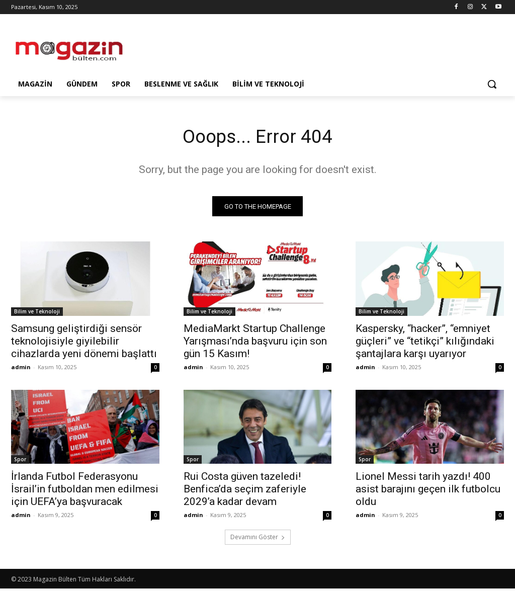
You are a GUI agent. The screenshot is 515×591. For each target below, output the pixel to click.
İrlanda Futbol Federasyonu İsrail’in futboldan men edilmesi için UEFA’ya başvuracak (84, 491)
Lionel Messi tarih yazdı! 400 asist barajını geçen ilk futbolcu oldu (428, 491)
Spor (20, 461)
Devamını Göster (257, 539)
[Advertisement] (247, 46)
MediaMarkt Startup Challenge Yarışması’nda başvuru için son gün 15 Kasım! (255, 343)
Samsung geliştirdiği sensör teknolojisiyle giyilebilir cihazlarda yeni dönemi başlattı (84, 343)
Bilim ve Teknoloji (37, 313)
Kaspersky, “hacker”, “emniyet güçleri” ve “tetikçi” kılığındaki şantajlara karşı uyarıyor (425, 343)
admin (21, 369)
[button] (492, 84)
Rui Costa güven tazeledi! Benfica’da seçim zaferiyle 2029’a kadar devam (245, 491)
